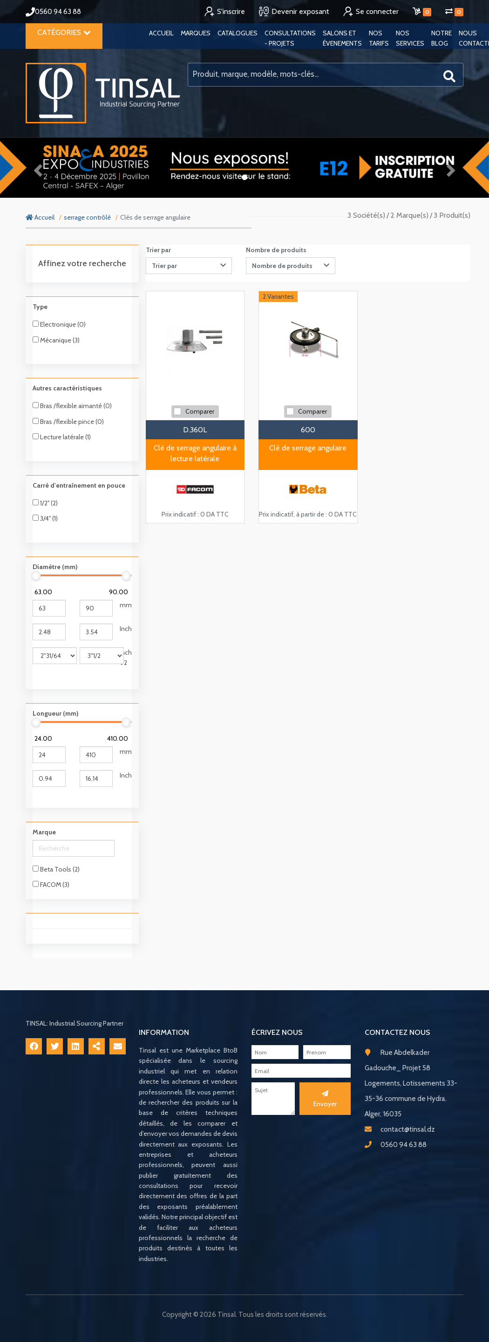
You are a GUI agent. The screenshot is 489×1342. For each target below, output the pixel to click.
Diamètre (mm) (55, 567)
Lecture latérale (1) (62, 437)
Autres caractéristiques (67, 388)
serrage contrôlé (87, 217)
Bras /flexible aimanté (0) (72, 406)
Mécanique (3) (56, 340)
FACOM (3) (51, 884)
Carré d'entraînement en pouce (79, 485)
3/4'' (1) (45, 518)
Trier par (158, 250)
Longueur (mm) (56, 713)
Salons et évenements (342, 38)
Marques (196, 33)
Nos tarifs (379, 38)
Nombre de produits (276, 250)
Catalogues (237, 33)
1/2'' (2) (45, 503)
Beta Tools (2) (56, 869)
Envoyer (325, 1099)
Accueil (161, 33)
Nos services (410, 38)
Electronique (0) (59, 324)
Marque (44, 832)
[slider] (36, 575)
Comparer (199, 411)
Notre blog (441, 38)
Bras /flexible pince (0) (68, 421)
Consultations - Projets (290, 38)
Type (40, 306)
